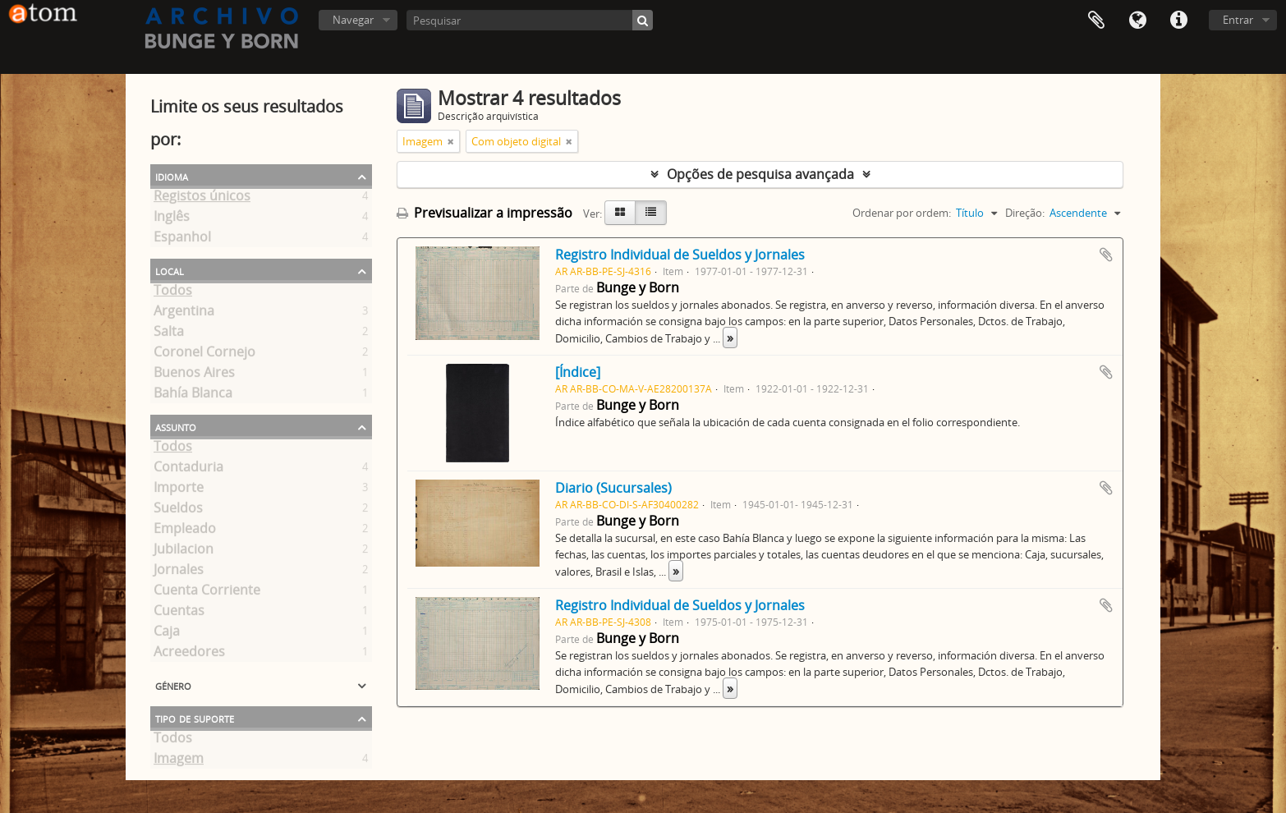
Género (173, 685)
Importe (179, 490)
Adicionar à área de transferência (1106, 254)
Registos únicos (202, 199)
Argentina (184, 314)
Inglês (172, 219)
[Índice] (577, 372)
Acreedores (189, 654)
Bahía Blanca (193, 396)
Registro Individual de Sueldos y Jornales (680, 255)
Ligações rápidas (1178, 20)
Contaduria (188, 470)
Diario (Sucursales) (613, 488)
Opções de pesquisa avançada (760, 174)
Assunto (175, 426)
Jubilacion (184, 552)
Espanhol (182, 240)
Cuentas (179, 613)
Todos (173, 293)
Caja (167, 634)
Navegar (353, 19)
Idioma (1137, 20)
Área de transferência (1096, 20)
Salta (169, 334)
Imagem (179, 761)
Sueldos (178, 511)
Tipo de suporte (194, 718)
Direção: (1025, 212)
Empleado (185, 531)
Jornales (179, 572)
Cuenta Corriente (207, 593)
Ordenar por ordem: (901, 212)
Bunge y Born (637, 287)
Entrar (1238, 19)
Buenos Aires (194, 375)
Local (169, 270)
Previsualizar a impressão (484, 213)
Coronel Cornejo (204, 355)
